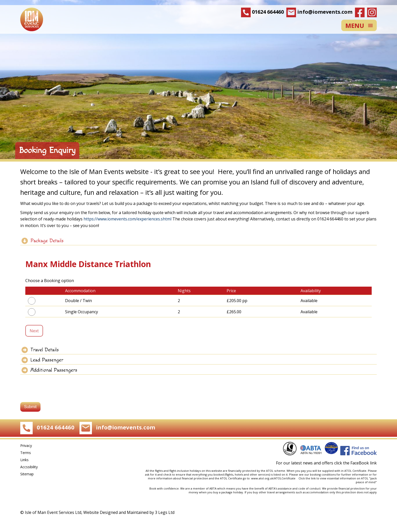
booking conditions (323, 474)
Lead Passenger (46, 360)
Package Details (47, 241)
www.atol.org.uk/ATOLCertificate (274, 478)
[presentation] (58, 390)
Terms (25, 452)
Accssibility (29, 466)
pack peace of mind (366, 480)
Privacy (26, 445)
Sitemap (27, 474)
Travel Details (44, 350)
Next (34, 331)
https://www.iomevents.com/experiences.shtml (127, 219)
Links (24, 459)
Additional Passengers (53, 370)
